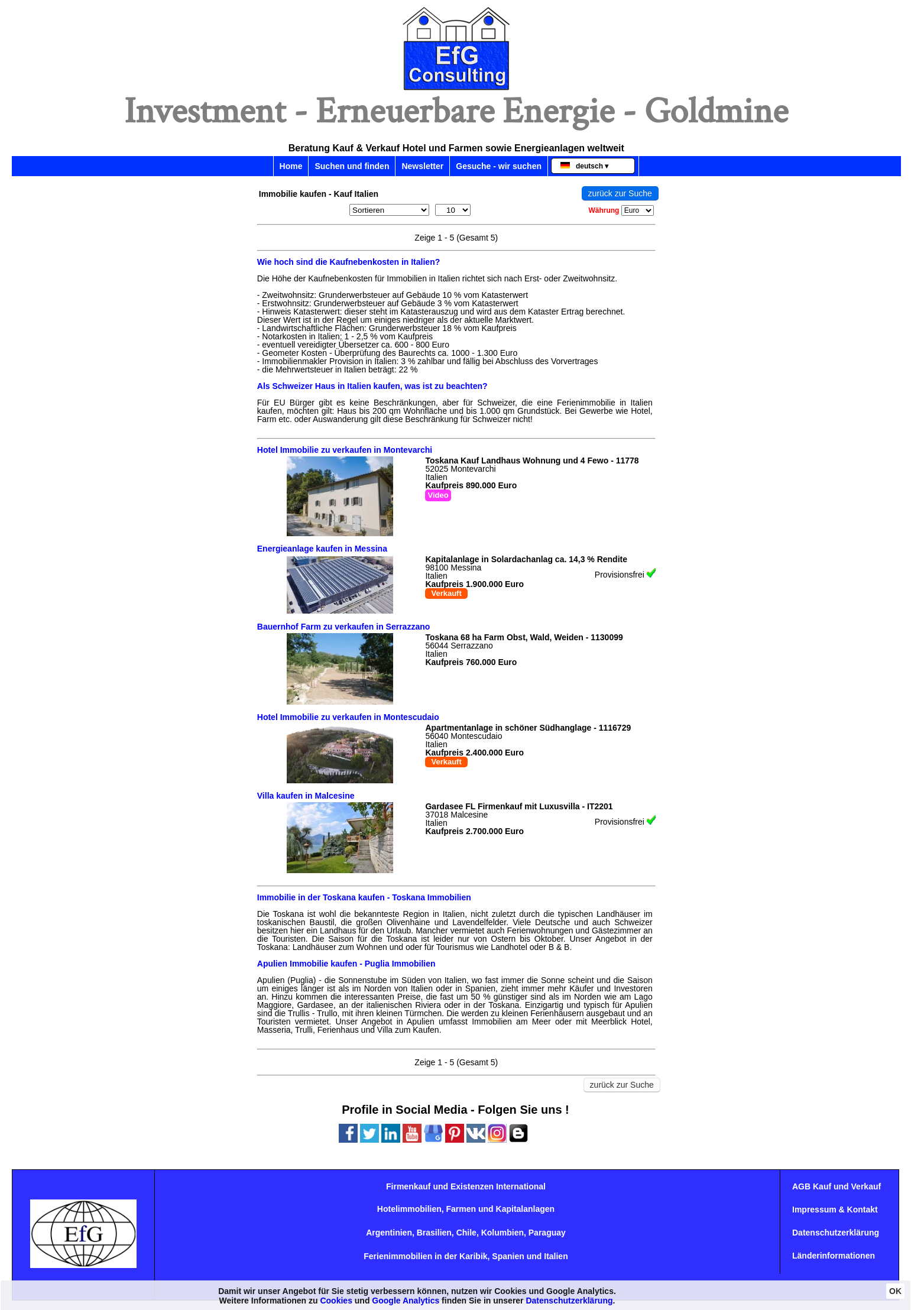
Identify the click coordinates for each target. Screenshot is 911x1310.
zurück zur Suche (620, 193)
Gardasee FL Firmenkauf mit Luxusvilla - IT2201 (518, 806)
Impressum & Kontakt (835, 1209)
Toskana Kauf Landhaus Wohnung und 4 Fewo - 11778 (531, 460)
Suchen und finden (352, 166)
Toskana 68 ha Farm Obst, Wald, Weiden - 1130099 (524, 637)
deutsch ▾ (584, 166)
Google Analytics (405, 1300)
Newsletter (422, 166)
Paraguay (547, 1232)
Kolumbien (502, 1232)
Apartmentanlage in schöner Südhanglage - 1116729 (528, 727)
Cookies (336, 1300)
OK (895, 1291)
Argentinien (389, 1232)
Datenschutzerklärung (835, 1232)
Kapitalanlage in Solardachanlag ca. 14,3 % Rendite (526, 559)
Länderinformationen (833, 1255)
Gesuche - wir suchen (499, 166)
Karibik (473, 1256)
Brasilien (434, 1232)
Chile (466, 1232)
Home (291, 166)
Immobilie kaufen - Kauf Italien (318, 194)
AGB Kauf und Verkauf (836, 1186)
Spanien (508, 1256)
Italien (556, 1256)
